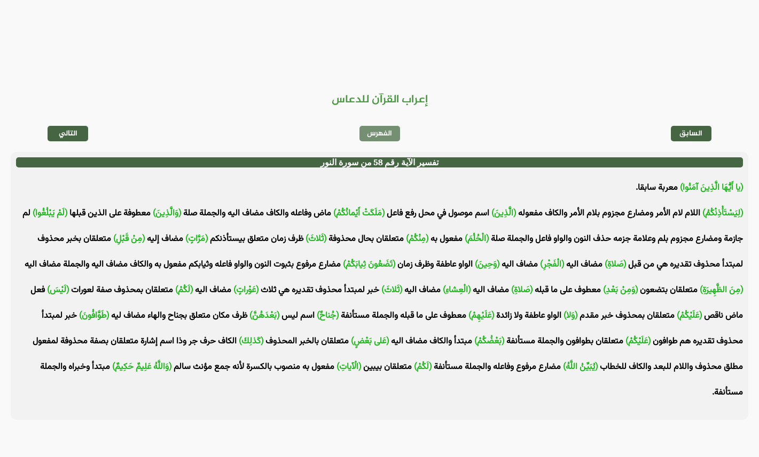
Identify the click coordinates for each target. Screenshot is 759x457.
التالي (68, 133)
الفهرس (379, 133)
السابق (690, 133)
